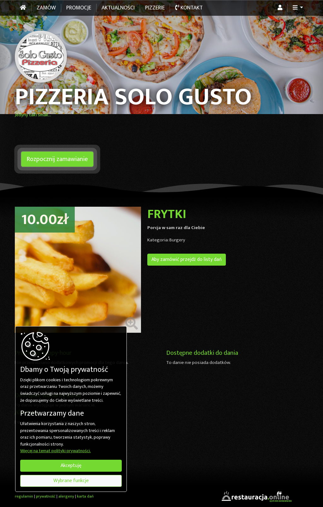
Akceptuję (71, 465)
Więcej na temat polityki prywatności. (55, 451)
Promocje (78, 8)
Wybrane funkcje (71, 480)
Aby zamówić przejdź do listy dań (186, 259)
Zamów (46, 8)
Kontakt (189, 8)
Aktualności (118, 8)
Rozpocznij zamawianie (57, 159)
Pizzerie (155, 8)
